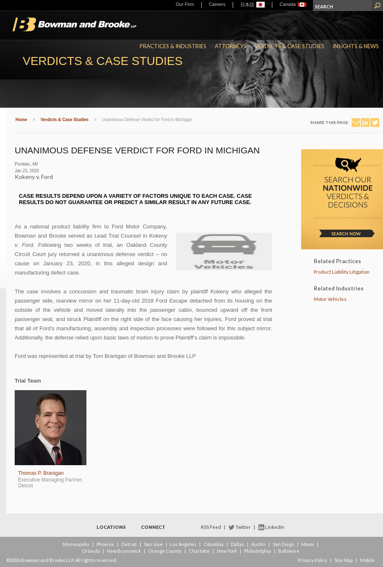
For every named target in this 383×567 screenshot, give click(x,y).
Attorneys (230, 46)
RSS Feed (211, 527)
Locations (111, 527)
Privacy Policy (312, 560)
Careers (217, 4)
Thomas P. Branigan (41, 473)
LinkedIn (274, 527)
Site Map (343, 560)
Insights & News (356, 46)
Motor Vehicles (330, 299)
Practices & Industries (173, 46)
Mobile (367, 560)
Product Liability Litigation (342, 271)
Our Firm (185, 4)
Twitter (243, 527)
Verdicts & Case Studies (289, 46)
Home (21, 119)
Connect (153, 527)
